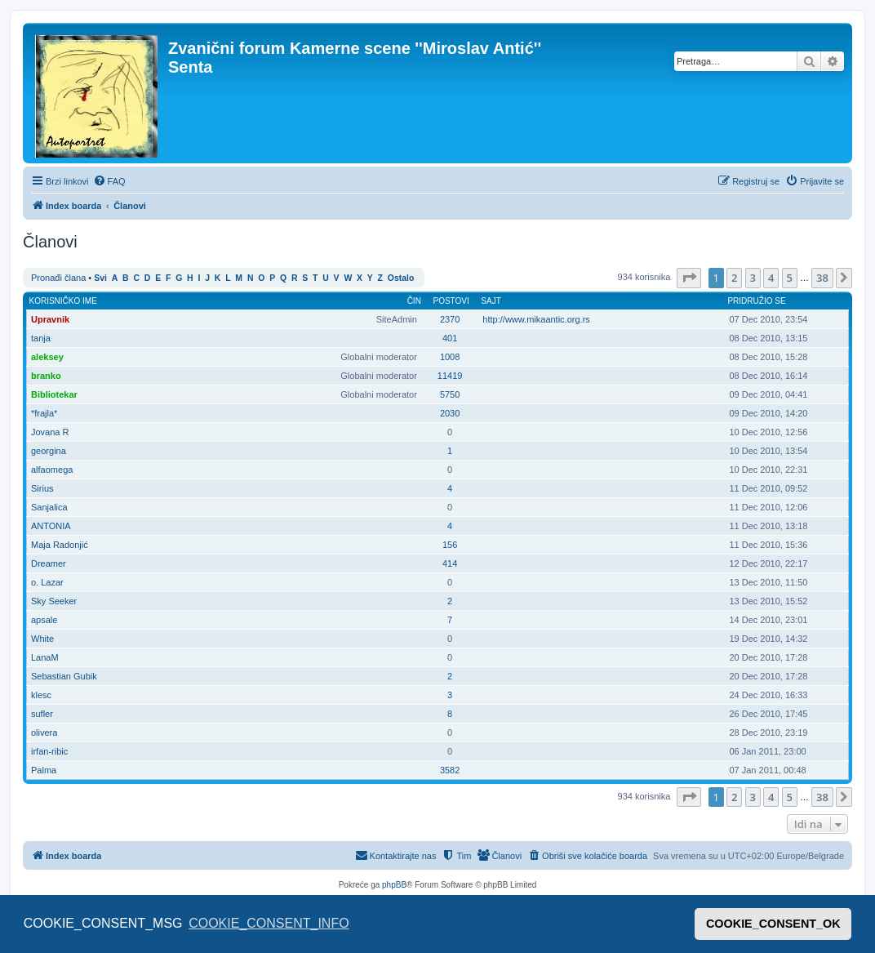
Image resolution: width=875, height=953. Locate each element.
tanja (41, 338)
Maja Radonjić (59, 545)
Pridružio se (756, 300)
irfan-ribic (49, 751)
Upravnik (50, 319)
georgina (48, 451)
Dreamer (48, 563)
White (42, 638)
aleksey (47, 357)
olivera (44, 732)
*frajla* (44, 413)
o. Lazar (47, 582)
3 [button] (753, 277)
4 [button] (771, 277)
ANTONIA (51, 526)
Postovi (451, 300)
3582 (450, 770)
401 (449, 338)
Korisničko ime (63, 300)
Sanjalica (49, 507)
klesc (41, 695)
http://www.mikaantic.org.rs (535, 319)
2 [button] (734, 277)
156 (449, 545)
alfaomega (52, 469)
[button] (689, 277)
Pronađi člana (58, 278)
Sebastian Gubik (64, 676)
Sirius (42, 488)
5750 (450, 394)
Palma (43, 770)
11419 (450, 376)
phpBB (394, 884)
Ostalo (401, 278)
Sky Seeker (54, 601)
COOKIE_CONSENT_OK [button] (773, 923)
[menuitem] (109, 181)
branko (46, 376)
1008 (450, 357)
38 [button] (822, 277)
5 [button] (790, 277)
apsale (44, 620)
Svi (100, 278)
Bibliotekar (54, 394)
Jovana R (50, 432)
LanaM (45, 657)
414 (449, 563)
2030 (450, 413)
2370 (450, 319)
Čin (414, 300)
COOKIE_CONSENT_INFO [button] (269, 923)
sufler (42, 714)
